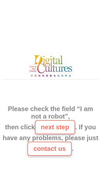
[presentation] (51, 92)
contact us (49, 148)
